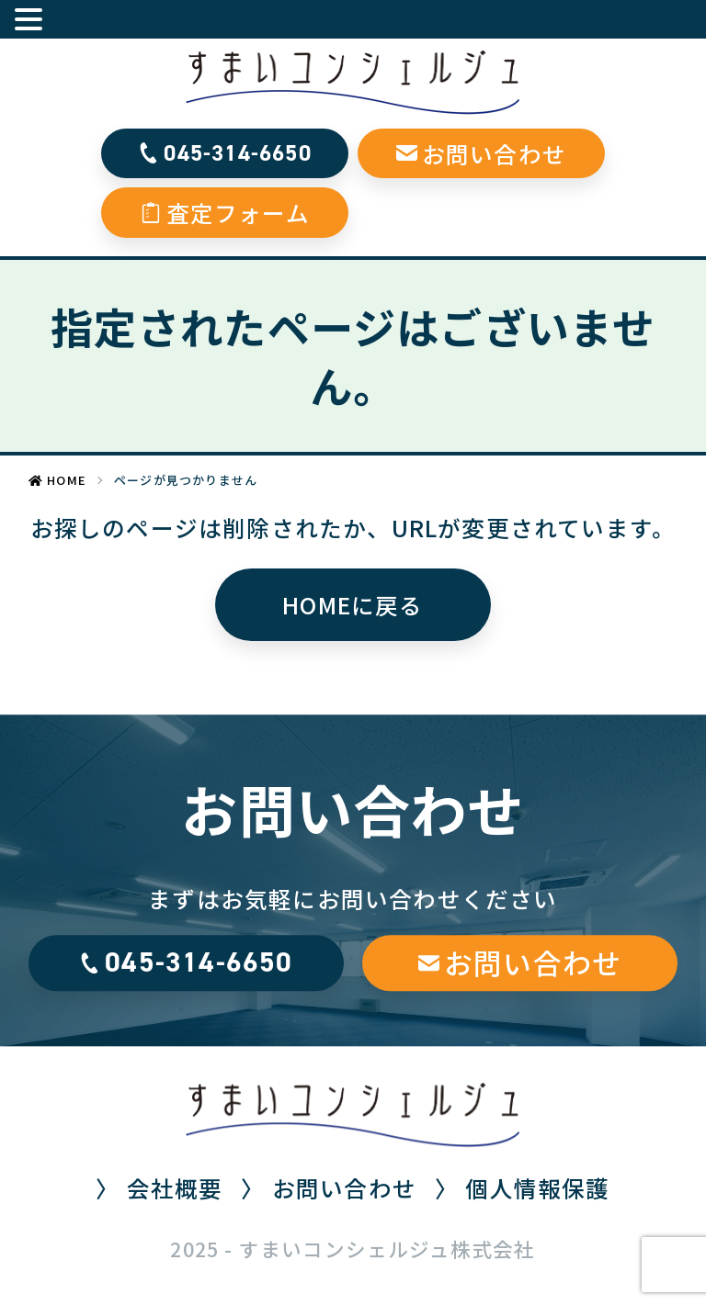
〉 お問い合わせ (328, 1187)
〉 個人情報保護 (522, 1187)
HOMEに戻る (352, 604)
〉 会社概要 (159, 1187)
